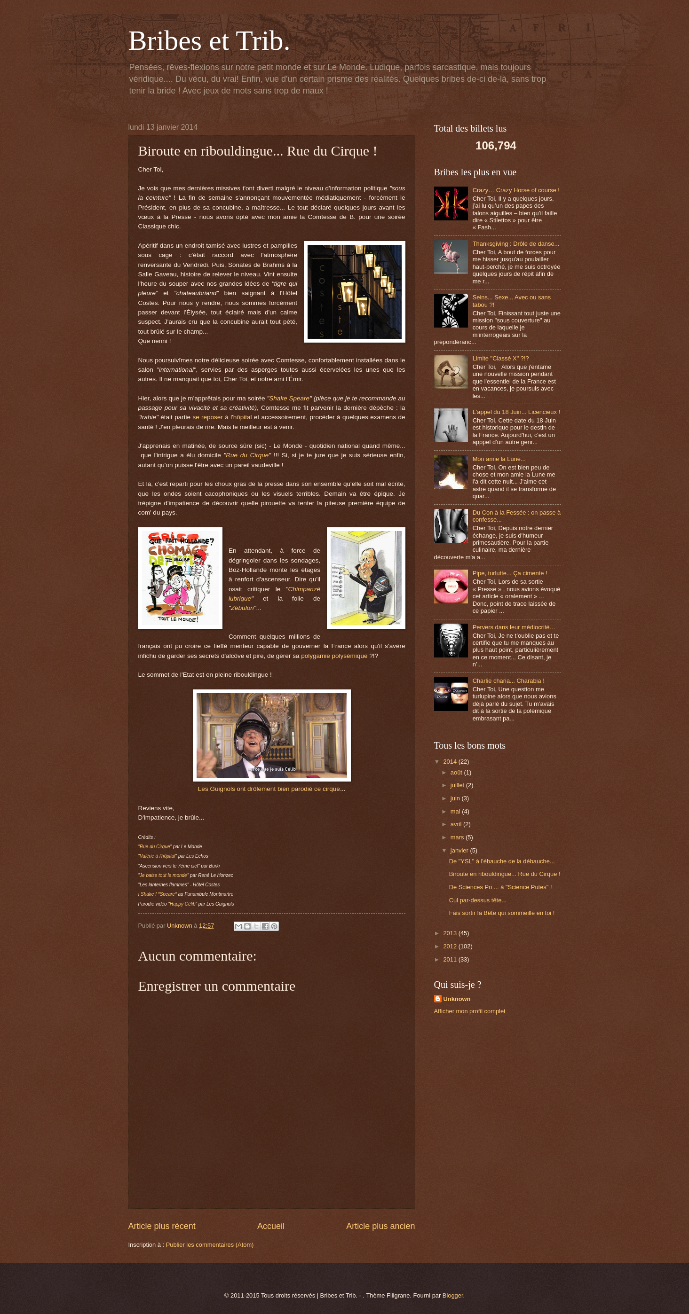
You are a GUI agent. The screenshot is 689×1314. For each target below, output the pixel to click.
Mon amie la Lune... (499, 458)
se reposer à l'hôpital (222, 417)
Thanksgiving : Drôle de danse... (516, 243)
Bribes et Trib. (209, 40)
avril (457, 824)
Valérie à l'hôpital (157, 856)
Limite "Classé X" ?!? (501, 358)
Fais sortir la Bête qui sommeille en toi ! (502, 912)
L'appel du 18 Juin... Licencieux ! (516, 411)
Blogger (453, 1295)
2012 (450, 946)
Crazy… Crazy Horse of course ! (516, 190)
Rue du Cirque (247, 455)
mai (456, 811)
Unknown (457, 998)
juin (456, 798)
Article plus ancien (380, 1226)
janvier (460, 850)
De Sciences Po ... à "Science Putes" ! (500, 887)
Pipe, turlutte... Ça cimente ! (510, 573)
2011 (450, 959)
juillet (458, 785)
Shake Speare (289, 398)
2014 (450, 761)
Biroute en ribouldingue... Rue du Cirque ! (505, 873)
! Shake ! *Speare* (157, 894)
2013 (450, 933)
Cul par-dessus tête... (478, 900)
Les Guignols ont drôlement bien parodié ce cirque (269, 788)
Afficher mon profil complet (470, 1011)
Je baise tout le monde (163, 875)
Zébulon (242, 607)
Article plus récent (162, 1226)
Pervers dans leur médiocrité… (514, 627)
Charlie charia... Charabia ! (509, 680)
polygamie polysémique (334, 655)
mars (458, 837)
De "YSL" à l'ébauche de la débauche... (502, 861)
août (457, 772)
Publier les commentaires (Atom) (210, 1244)
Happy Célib (182, 904)
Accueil (271, 1226)
